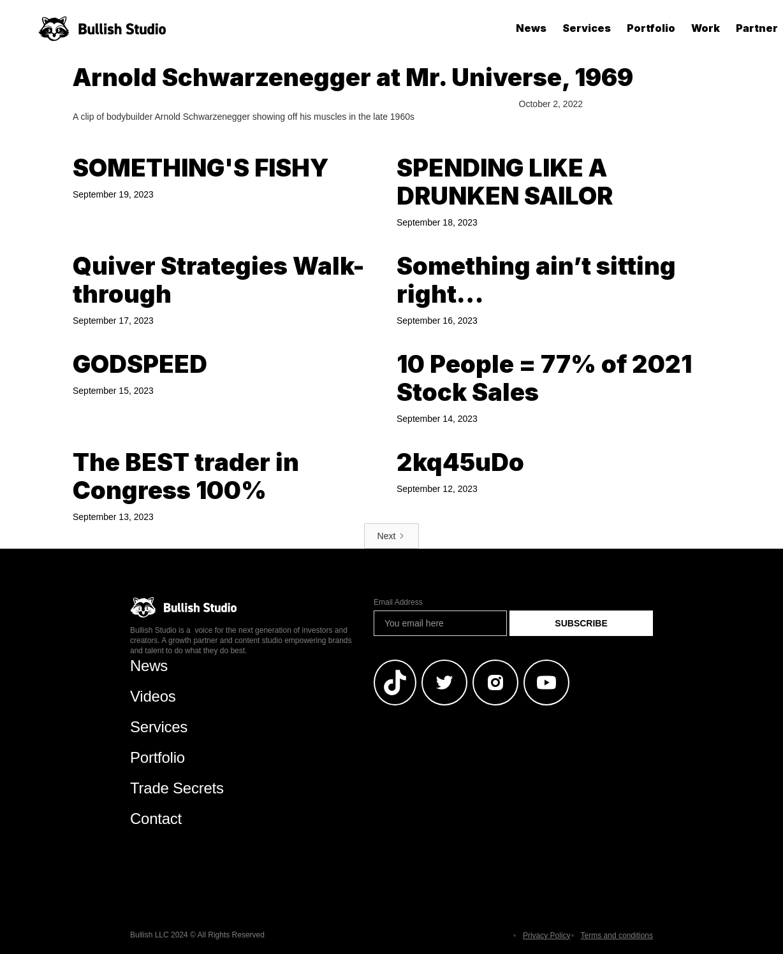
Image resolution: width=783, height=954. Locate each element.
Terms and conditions (617, 935)
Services (586, 28)
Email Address (398, 602)
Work (705, 28)
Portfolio (651, 28)
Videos (153, 696)
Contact (156, 818)
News (531, 28)
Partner (757, 28)
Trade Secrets (177, 788)
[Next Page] (392, 536)
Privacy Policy (547, 935)
